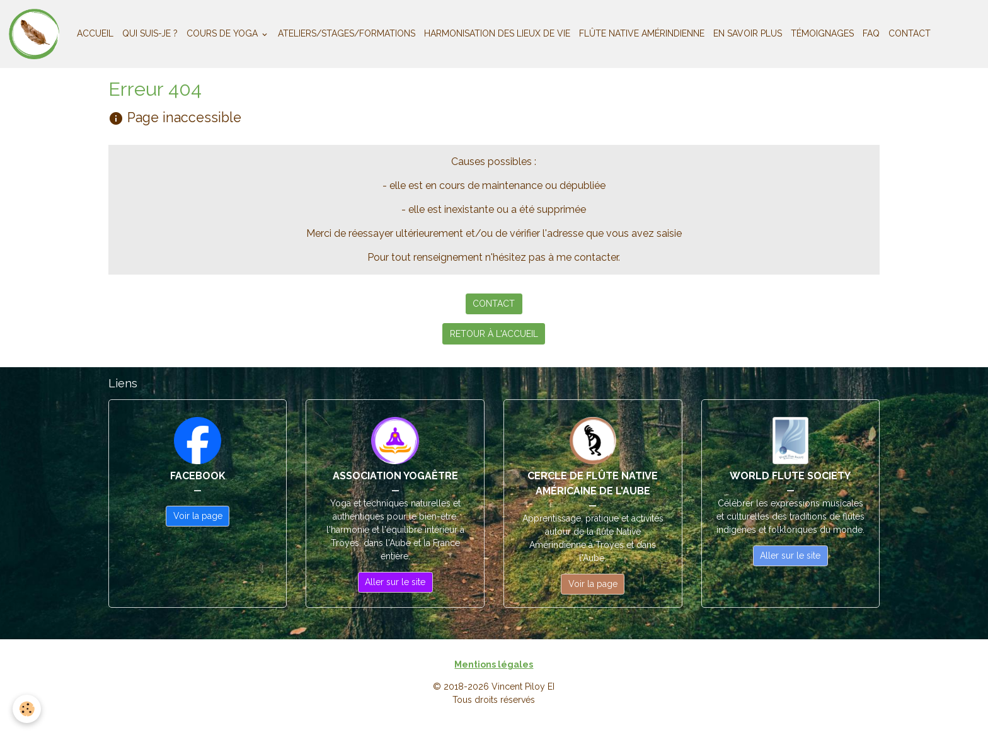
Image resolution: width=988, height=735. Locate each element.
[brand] (36, 34)
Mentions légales (493, 664)
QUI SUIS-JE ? (150, 33)
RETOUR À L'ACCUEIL (494, 334)
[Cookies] (27, 709)
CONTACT (909, 33)
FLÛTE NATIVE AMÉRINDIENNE (641, 33)
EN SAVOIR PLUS (747, 33)
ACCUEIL (95, 33)
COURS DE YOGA (223, 33)
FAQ (871, 33)
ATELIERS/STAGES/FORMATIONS (346, 33)
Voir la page (197, 516)
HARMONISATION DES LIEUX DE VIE (497, 33)
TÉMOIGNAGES (822, 33)
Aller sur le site (395, 582)
